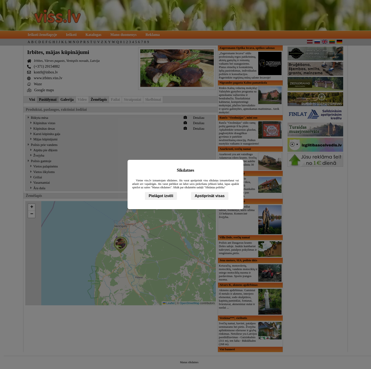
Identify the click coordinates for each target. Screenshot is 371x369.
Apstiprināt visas (210, 196)
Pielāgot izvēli (161, 196)
